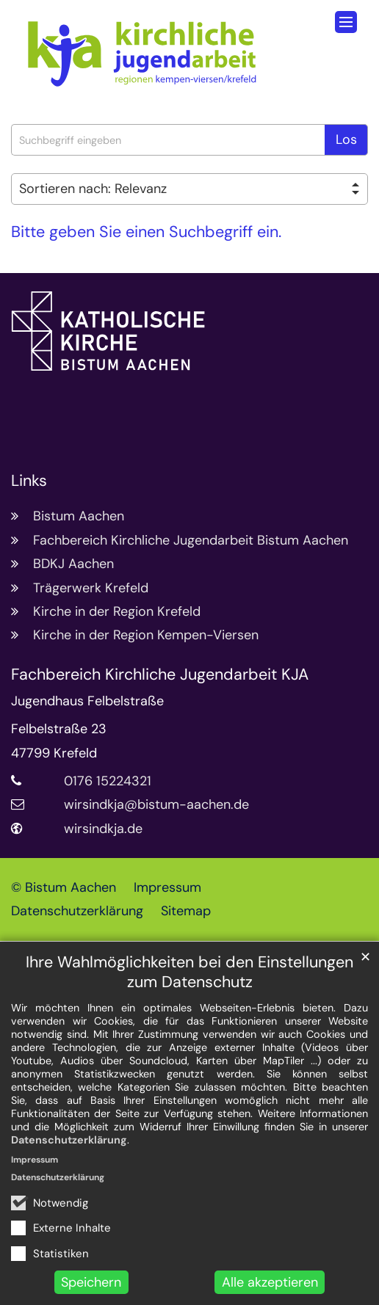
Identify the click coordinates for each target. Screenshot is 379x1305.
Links (29, 481)
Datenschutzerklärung (69, 1139)
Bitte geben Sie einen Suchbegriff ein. (146, 232)
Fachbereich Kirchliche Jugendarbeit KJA (159, 675)
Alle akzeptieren (270, 1282)
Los (346, 139)
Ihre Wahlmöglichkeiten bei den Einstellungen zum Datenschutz (189, 972)
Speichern (91, 1282)
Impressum (34, 1160)
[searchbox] (168, 140)
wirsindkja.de (103, 828)
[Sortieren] (189, 189)
